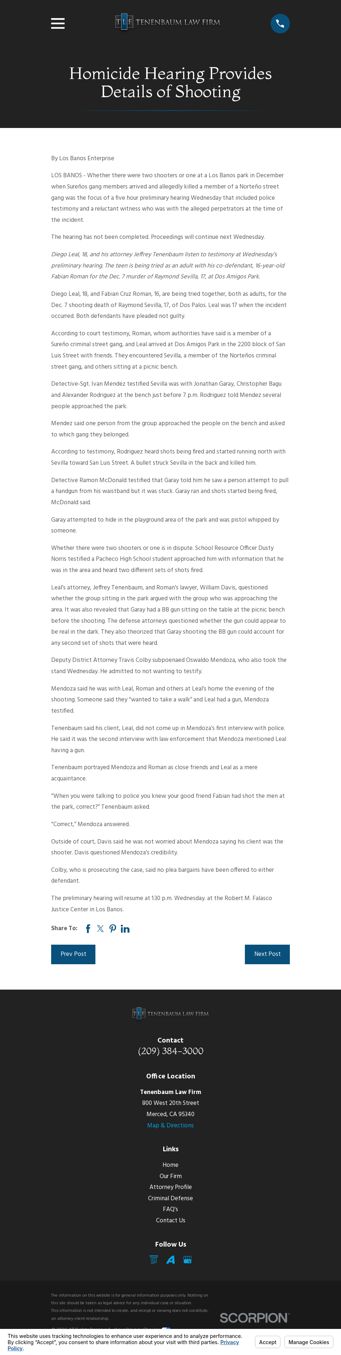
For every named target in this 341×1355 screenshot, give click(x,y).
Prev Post (73, 954)
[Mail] (153, 1259)
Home (170, 1165)
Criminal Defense (170, 1198)
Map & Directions (170, 1126)
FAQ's (170, 1209)
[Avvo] (170, 1259)
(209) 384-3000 (171, 1050)
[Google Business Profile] (187, 1259)
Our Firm (171, 1176)
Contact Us (170, 1221)
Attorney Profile (170, 1187)
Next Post (267, 954)
